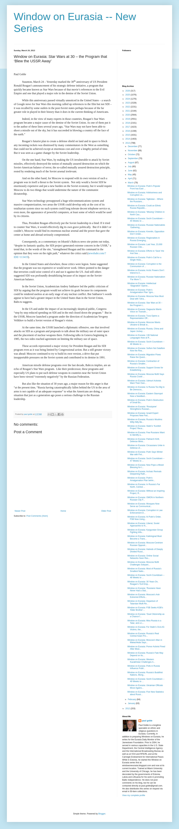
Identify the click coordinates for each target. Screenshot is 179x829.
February (132, 699)
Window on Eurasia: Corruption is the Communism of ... (144, 265)
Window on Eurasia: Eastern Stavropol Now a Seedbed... (145, 394)
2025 (128, 95)
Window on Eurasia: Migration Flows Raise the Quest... (144, 355)
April (130, 178)
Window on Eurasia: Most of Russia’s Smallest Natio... (144, 569)
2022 (128, 107)
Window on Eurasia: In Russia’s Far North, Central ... (143, 485)
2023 (128, 103)
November (133, 150)
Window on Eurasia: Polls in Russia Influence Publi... (143, 667)
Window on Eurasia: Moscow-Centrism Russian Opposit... (145, 544)
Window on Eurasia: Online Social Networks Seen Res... (143, 557)
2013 (128, 143)
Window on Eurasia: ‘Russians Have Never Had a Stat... (144, 589)
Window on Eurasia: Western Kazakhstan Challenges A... (141, 660)
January (132, 703)
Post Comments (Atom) (37, 516)
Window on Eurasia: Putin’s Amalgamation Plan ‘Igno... (141, 291)
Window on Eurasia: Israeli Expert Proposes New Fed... (142, 414)
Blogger (101, 814)
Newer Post (20, 511)
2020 (128, 115)
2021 (128, 111)
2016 (128, 131)
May (130, 174)
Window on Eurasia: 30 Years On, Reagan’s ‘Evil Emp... (142, 582)
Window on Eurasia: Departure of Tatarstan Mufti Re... (142, 602)
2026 (128, 91)
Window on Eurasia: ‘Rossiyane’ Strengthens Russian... (142, 407)
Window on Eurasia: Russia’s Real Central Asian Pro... (143, 634)
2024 (128, 99)
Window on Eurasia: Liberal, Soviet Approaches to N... (143, 524)
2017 (128, 127)
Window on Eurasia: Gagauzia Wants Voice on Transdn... (144, 310)
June (130, 170)
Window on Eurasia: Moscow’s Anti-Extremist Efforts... (143, 595)
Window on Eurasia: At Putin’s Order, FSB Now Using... (144, 518)
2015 (128, 135)
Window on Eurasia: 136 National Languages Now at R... (142, 336)
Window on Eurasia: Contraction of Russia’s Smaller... (143, 362)
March (131, 182)
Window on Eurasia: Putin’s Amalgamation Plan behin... (141, 479)
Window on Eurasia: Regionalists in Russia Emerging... (143, 239)
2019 (128, 119)
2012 (128, 708)
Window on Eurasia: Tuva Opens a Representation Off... (143, 317)
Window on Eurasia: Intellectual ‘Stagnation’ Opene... (141, 284)
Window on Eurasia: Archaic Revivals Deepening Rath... (144, 472)
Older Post (106, 511)
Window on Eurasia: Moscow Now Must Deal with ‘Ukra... (145, 297)
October (132, 154)
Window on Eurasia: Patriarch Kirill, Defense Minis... (143, 440)
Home (63, 511)
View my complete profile (133, 795)
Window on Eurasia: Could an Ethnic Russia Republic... (144, 206)
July (130, 166)
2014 (128, 139)
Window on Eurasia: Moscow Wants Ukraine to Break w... (143, 323)
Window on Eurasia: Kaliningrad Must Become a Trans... (144, 537)
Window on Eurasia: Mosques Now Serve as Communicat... (143, 505)
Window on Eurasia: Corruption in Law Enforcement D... (144, 511)
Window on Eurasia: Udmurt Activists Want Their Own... (144, 381)
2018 (128, 123)
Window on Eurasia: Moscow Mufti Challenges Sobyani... (143, 563)
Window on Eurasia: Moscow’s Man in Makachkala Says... (144, 641)
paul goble (147, 720)
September (133, 158)
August (131, 162)
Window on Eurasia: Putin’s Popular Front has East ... (143, 187)
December (133, 146)
